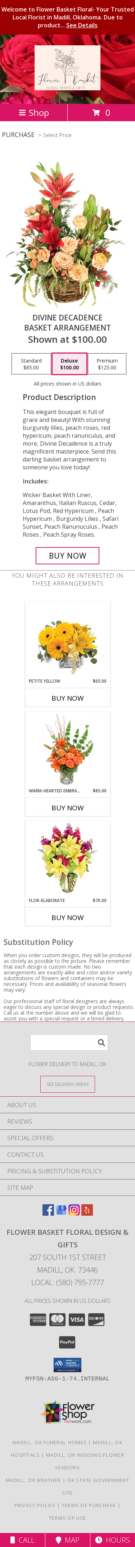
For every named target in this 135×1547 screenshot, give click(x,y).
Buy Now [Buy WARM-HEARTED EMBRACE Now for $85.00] (67, 808)
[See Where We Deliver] (67, 1083)
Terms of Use (67, 1518)
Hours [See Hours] (112, 1540)
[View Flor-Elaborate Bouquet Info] (67, 859)
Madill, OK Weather (33, 1480)
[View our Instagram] (74, 1213)
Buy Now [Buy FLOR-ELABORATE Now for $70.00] (67, 917)
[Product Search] (69, 1042)
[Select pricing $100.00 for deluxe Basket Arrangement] (69, 364)
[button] (67, 1365)
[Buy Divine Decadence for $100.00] (68, 555)
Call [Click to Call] (22, 1540)
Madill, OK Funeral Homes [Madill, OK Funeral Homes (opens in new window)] (50, 1442)
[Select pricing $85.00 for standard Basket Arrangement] (31, 364)
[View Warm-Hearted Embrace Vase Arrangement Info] (67, 749)
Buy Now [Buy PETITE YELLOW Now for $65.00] (67, 698)
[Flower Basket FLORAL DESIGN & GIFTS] (67, 86)
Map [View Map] (68, 1540)
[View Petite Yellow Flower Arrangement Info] (67, 640)
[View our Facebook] (48, 1213)
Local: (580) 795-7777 (67, 1282)
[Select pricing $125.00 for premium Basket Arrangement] (107, 364)
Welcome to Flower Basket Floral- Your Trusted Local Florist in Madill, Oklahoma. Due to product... (67, 17)
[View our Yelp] (87, 1213)
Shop (34, 112)
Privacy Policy (35, 1505)
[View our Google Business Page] (61, 1213)
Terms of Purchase (89, 1505)
